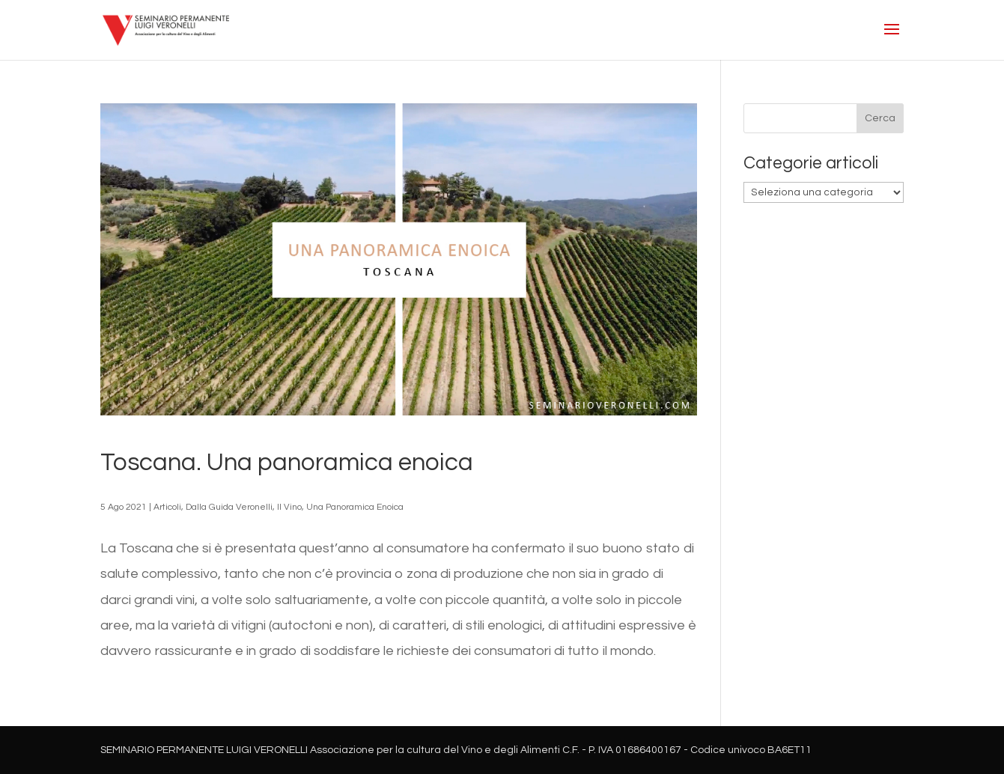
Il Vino (289, 507)
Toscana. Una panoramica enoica (286, 462)
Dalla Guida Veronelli (229, 507)
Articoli (167, 507)
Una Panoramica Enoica (355, 507)
